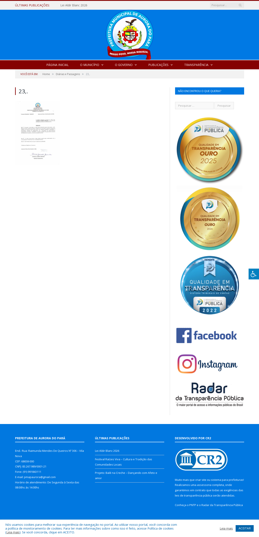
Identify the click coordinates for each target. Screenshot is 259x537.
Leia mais (13, 532)
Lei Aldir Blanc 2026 (73, 5)
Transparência (196, 65)
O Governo (124, 65)
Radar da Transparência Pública (222, 505)
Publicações (158, 65)
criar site (200, 480)
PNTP (192, 505)
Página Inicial (57, 65)
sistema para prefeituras (227, 480)
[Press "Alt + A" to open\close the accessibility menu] (254, 274)
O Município (89, 65)
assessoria (204, 485)
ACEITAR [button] (245, 528)
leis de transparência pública (193, 495)
